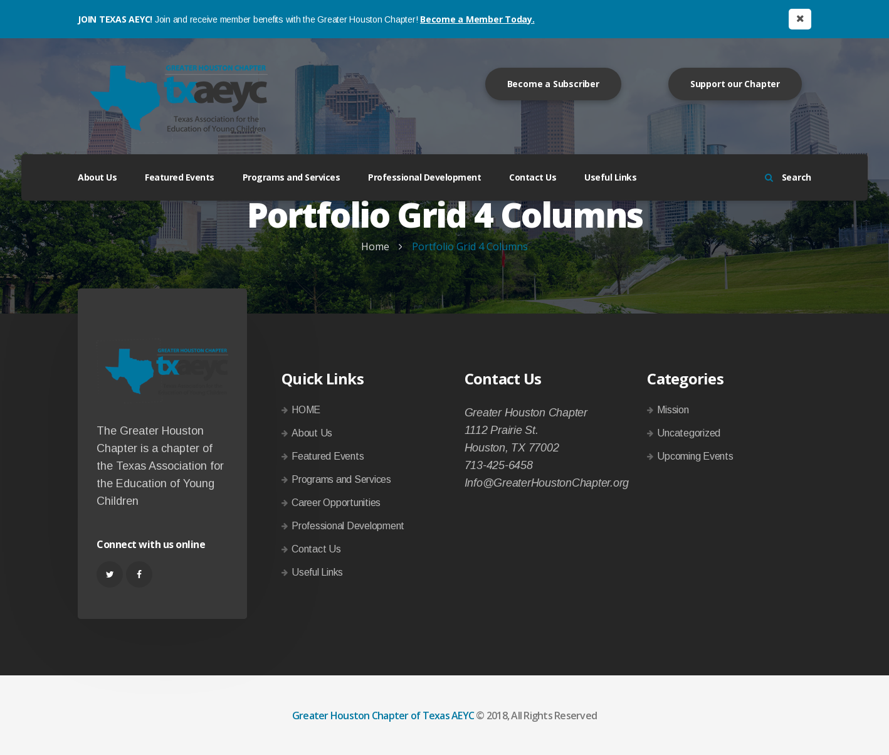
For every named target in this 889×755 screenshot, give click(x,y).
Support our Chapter (735, 84)
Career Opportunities (336, 502)
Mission (672, 409)
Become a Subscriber (553, 84)
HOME (306, 409)
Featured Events (179, 177)
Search (788, 177)
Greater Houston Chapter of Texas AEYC (383, 715)
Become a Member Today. (477, 19)
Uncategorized (688, 433)
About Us (97, 177)
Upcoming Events (695, 456)
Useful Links (610, 177)
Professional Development (424, 177)
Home (375, 246)
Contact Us (532, 177)
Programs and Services (291, 177)
